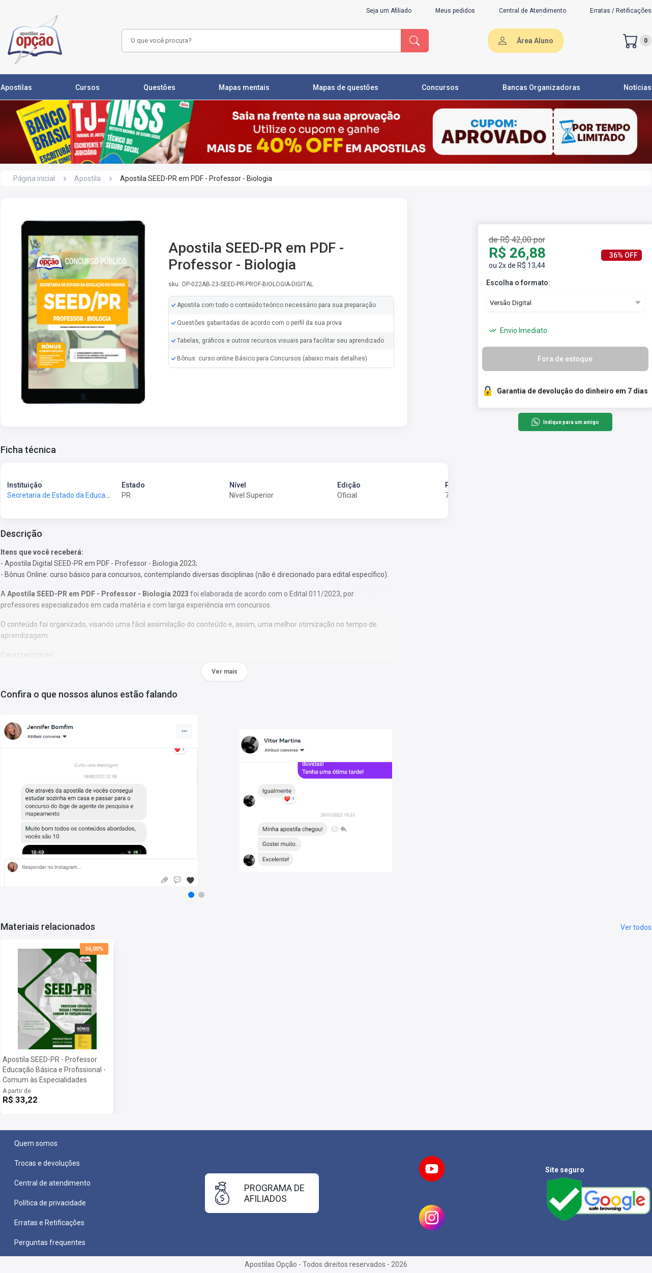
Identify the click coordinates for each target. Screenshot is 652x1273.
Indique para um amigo (565, 422)
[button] (191, 895)
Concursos (440, 87)
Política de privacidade (50, 1203)
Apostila (87, 178)
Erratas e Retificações (49, 1223)
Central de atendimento (52, 1183)
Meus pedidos (455, 10)
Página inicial (34, 178)
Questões (159, 87)
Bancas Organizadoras (541, 87)
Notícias (637, 87)
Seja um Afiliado (388, 10)
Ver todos (635, 927)
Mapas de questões (345, 87)
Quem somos (35, 1143)
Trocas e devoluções (47, 1163)
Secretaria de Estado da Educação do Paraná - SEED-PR (96, 495)
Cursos (87, 87)
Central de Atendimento (532, 10)
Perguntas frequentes (49, 1242)
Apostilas (16, 87)
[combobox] (260, 40)
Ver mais (225, 671)
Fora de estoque (565, 359)
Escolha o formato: (518, 283)
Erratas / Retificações (620, 10)
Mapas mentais (244, 87)
